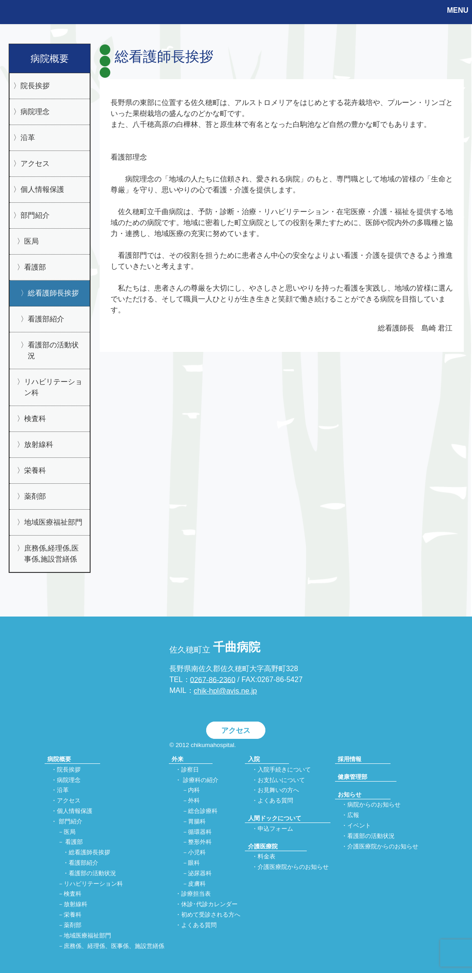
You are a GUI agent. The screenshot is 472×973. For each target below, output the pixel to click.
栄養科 (35, 470)
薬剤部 (35, 496)
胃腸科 (197, 821)
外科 (194, 800)
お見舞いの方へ (278, 790)
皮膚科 (197, 883)
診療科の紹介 (200, 780)
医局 (31, 241)
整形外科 (200, 842)
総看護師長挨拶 (53, 293)
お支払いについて (281, 780)
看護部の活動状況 (53, 350)
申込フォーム (275, 828)
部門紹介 (35, 215)
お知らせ (349, 794)
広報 (353, 815)
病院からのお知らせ (374, 805)
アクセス (35, 163)
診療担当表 (196, 894)
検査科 (35, 418)
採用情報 (349, 759)
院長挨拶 (35, 86)
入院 (254, 759)
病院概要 (49, 58)
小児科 (197, 852)
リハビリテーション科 (53, 387)
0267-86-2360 (213, 679)
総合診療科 (203, 810)
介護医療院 (263, 846)
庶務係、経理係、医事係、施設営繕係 (114, 946)
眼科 (194, 862)
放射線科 (38, 444)
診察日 (190, 769)
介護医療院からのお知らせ (293, 867)
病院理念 (35, 111)
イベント (359, 825)
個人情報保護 (42, 189)
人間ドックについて (274, 818)
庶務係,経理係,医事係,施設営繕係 (51, 553)
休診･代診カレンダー (209, 904)
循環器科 (200, 831)
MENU (457, 10)
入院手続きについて (284, 769)
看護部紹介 (46, 319)
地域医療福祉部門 (53, 522)
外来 (177, 759)
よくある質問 (199, 925)
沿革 (27, 137)
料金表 (266, 856)
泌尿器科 (200, 873)
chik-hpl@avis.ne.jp (225, 691)
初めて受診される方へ (210, 914)
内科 (194, 790)
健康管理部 (352, 776)
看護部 (35, 267)
